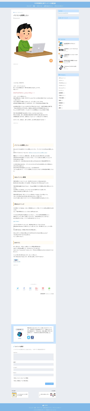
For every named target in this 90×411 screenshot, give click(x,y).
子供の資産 (62, 98)
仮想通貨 (62, 93)
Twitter (29, 339)
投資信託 (62, 103)
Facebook (32, 339)
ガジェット (48, 293)
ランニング (29, 6)
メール (15, 367)
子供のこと (62, 95)
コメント (15, 352)
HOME (45, 405)
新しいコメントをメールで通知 (21, 378)
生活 (53, 293)
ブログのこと (63, 83)
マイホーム (62, 85)
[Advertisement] (33, 73)
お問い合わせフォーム (48, 6)
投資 (34, 6)
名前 (14, 362)
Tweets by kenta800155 (63, 13)
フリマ (61, 80)
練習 (61, 108)
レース (61, 90)
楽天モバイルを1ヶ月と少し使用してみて (38, 152)
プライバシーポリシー (59, 6)
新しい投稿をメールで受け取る (21, 380)
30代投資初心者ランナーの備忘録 (45, 3)
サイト (14, 372)
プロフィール (39, 6)
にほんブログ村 (16, 261)
